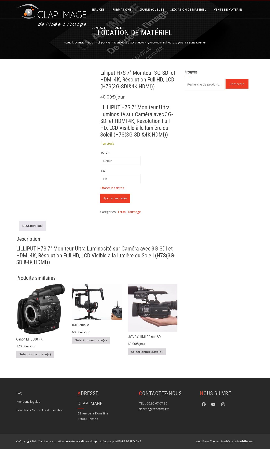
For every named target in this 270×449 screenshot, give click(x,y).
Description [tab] (32, 226)
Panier (119, 28)
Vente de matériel (228, 9)
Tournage (134, 212)
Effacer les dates (112, 188)
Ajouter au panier (115, 198)
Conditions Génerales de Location (39, 410)
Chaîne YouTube (151, 9)
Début (105, 153)
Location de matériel (189, 9)
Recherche (237, 84)
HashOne (227, 441)
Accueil (68, 42)
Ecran (91, 42)
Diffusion (80, 42)
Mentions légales (28, 401)
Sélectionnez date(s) (35, 354)
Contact (99, 28)
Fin (103, 171)
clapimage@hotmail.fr (154, 409)
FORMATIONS (121, 9)
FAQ (19, 393)
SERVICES (98, 9)
